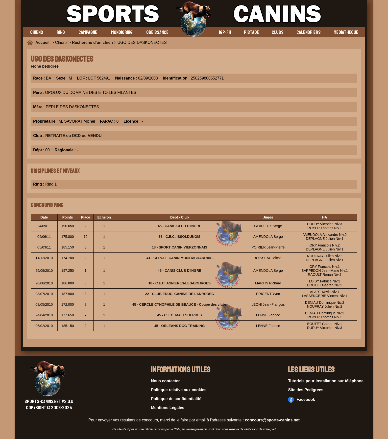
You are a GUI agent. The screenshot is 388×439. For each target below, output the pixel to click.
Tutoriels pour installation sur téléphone (326, 381)
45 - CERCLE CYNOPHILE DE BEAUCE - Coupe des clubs (179, 304)
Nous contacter (165, 381)
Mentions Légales (167, 408)
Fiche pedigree (45, 66)
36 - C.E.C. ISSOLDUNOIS (180, 237)
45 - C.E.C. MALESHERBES (179, 315)
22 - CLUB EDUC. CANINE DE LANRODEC (179, 294)
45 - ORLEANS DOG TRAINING (179, 326)
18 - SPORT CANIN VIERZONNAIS (179, 247)
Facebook (301, 400)
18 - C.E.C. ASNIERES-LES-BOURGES (179, 283)
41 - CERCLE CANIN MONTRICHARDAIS (179, 258)
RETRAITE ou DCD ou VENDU (73, 136)
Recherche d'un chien (92, 42)
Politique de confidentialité (176, 399)
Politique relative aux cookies (178, 390)
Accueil (43, 42)
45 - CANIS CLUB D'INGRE (179, 226)
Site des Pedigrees (305, 390)
